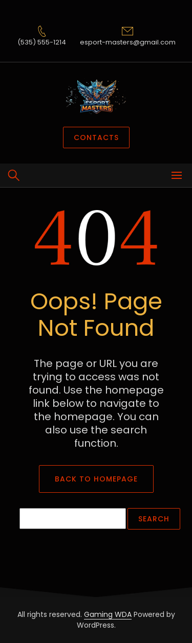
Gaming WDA (108, 614)
